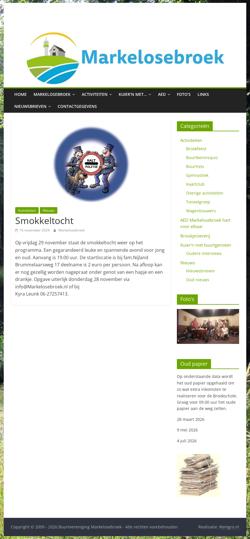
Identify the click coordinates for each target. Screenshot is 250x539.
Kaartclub (195, 184)
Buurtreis (195, 166)
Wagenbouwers (201, 210)
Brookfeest (196, 148)
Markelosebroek (52, 94)
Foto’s (184, 94)
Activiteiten (95, 94)
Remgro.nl (229, 527)
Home (20, 94)
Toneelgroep (198, 202)
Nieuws (48, 210)
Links (203, 94)
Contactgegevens (77, 106)
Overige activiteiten (204, 193)
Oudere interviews (204, 253)
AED (162, 94)
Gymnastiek (197, 175)
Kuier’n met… (133, 94)
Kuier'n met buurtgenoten (205, 245)
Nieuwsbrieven (30, 106)
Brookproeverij (195, 236)
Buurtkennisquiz (202, 157)
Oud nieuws (197, 279)
